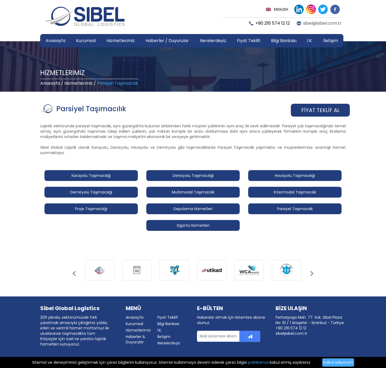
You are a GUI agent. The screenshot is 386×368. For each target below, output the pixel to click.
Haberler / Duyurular (167, 41)
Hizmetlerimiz (78, 83)
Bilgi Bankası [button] (283, 41)
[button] (74, 278)
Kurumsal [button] (86, 41)
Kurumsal (134, 323)
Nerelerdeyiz (213, 41)
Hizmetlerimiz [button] (120, 41)
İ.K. (310, 41)
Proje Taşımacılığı (91, 208)
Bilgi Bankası (168, 323)
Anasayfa (55, 41)
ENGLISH (281, 9)
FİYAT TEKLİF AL (320, 110)
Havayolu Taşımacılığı (295, 175)
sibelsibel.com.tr (292, 333)
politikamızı (258, 362)
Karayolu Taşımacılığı (91, 175)
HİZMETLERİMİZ (62, 72)
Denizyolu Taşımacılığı (193, 175)
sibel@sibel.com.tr (322, 23)
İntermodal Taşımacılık (295, 192)
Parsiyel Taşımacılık (295, 208)
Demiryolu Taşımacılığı (91, 192)
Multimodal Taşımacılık (193, 192)
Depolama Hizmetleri (193, 208)
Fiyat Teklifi (248, 41)
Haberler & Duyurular (135, 339)
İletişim (330, 41)
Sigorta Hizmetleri (193, 225)
